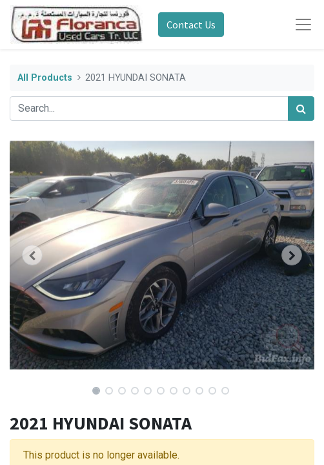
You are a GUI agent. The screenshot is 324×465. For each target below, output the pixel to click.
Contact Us (191, 24)
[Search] (301, 108)
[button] (33, 255)
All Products (44, 77)
